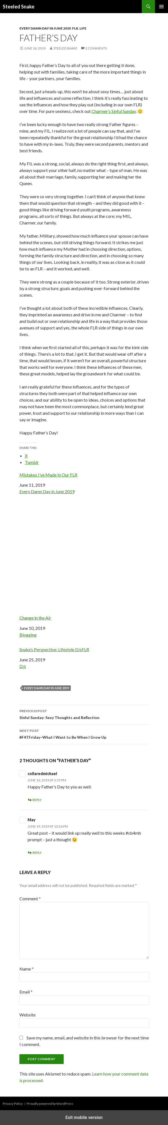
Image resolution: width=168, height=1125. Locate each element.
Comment (30, 898)
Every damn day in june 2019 (46, 688)
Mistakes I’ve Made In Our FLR (48, 474)
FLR (75, 28)
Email (26, 991)
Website (27, 1014)
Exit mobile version (83, 1117)
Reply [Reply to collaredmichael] (37, 800)
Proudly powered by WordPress (50, 1103)
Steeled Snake (18, 7)
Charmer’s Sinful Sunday (114, 111)
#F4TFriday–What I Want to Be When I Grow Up (84, 733)
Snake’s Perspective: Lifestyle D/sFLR (54, 649)
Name (26, 968)
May (32, 819)
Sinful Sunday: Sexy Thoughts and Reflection (84, 714)
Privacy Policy (13, 1103)
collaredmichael (42, 773)
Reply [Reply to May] (37, 853)
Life (82, 28)
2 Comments (96, 48)
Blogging (28, 634)
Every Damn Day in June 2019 (45, 28)
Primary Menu (161, 6)
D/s (22, 666)
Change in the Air (84, 562)
